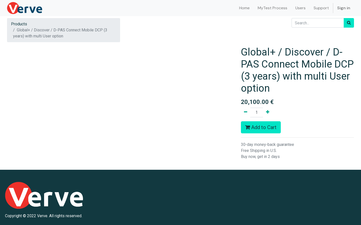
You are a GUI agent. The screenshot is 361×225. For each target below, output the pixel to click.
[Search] (349, 23)
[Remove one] (245, 112)
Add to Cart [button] (261, 127)
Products (19, 24)
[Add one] (267, 112)
